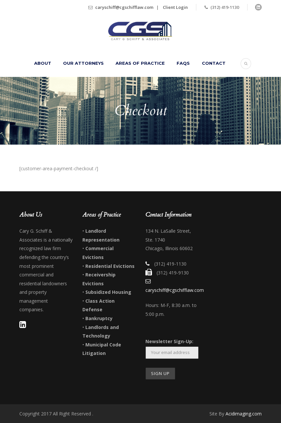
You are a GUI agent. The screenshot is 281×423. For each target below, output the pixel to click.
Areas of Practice (140, 63)
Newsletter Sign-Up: (169, 341)
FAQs (183, 63)
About (42, 63)
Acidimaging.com (244, 414)
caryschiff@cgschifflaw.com (124, 7)
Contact (214, 63)
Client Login (175, 7)
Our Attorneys (83, 63)
